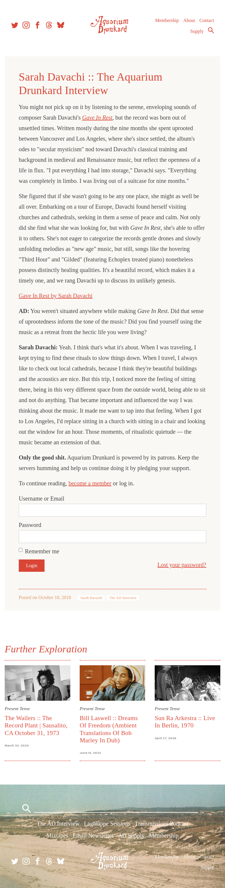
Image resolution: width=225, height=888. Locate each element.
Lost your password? (181, 565)
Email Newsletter (93, 835)
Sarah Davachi (91, 598)
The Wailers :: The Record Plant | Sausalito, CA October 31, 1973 (36, 725)
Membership (167, 20)
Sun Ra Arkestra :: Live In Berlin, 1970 (185, 722)
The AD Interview (123, 598)
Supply (197, 31)
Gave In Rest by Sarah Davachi (56, 295)
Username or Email (41, 498)
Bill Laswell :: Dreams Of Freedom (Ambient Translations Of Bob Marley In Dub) (109, 729)
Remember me (42, 551)
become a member (90, 483)
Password (30, 525)
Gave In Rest (97, 117)
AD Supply (131, 835)
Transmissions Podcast (161, 823)
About (189, 20)
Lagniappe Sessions (107, 823)
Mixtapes (57, 835)
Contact (207, 20)
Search (211, 30)
